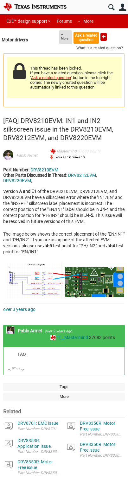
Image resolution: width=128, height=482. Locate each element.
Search (111, 7)
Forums (64, 21)
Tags (64, 386)
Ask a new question (103, 37)
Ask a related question (86, 37)
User (122, 7)
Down (23, 370)
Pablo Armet (26, 155)
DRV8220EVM (17, 180)
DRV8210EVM (44, 169)
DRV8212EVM (82, 175)
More (88, 21)
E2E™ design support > (28, 21)
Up (9, 370)
